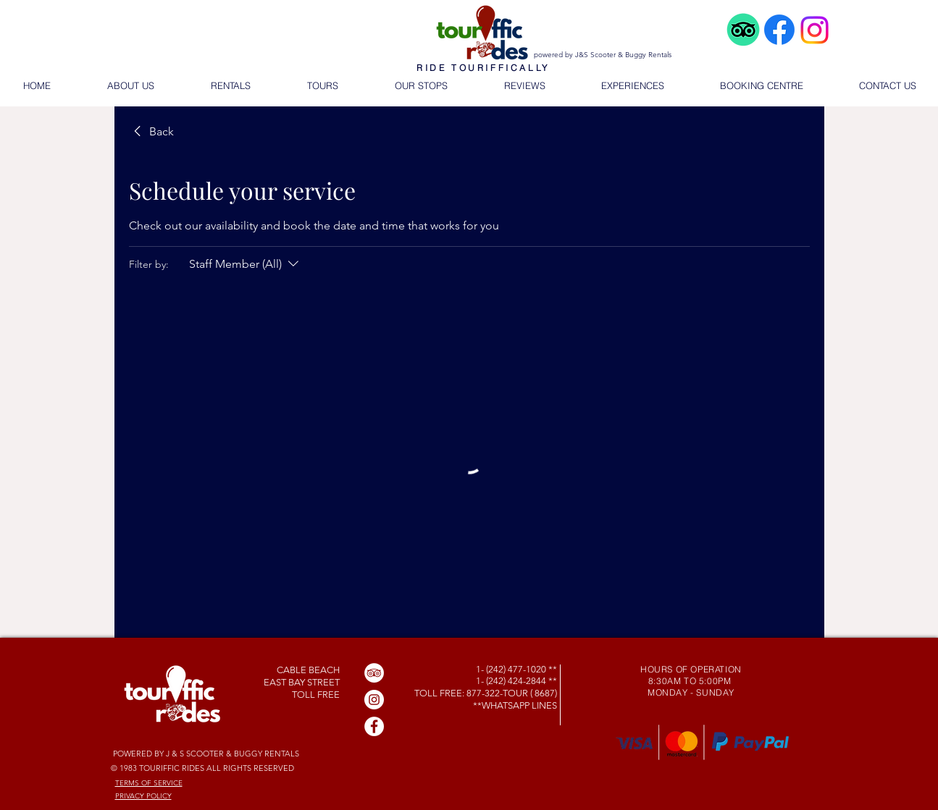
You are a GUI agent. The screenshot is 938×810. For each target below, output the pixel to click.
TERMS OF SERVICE (149, 783)
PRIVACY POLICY (143, 796)
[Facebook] (374, 726)
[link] (151, 132)
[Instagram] (374, 699)
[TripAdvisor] (374, 673)
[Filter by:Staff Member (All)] (245, 264)
